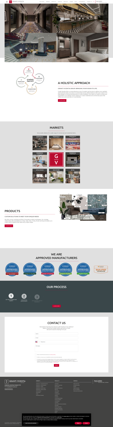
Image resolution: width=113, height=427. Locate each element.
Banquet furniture (58, 385)
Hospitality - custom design (41, 385)
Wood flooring (76, 388)
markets (38, 380)
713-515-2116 (14, 386)
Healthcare (38, 392)
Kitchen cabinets (58, 399)
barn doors (57, 386)
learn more (62, 100)
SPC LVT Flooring (76, 389)
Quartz (74, 386)
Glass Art (56, 396)
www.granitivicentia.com (9, 388)
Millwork (56, 405)
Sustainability (7, 422)
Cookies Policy (19, 422)
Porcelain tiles (76, 383)
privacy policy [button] (66, 416)
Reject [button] (78, 423)
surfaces (75, 380)
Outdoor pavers (76, 385)
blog (76, 1)
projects (66, 1)
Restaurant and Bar (40, 395)
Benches (56, 389)
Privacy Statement (13, 422)
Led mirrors (57, 401)
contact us (89, 1)
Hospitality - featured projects (42, 383)
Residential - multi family (41, 388)
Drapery (56, 395)
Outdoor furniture (58, 408)
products (57, 380)
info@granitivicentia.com (9, 389)
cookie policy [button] (59, 417)
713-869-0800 (9, 386)
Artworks (57, 383)
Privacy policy (55, 362)
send (56, 365)
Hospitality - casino (39, 386)
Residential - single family (41, 389)
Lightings (56, 402)
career (71, 1)
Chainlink (57, 392)
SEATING (56, 411)
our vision (41, 1)
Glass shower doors (58, 398)
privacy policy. (53, 354)
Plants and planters (59, 409)
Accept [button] (86, 423)
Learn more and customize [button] (30, 423)
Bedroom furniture (58, 388)
